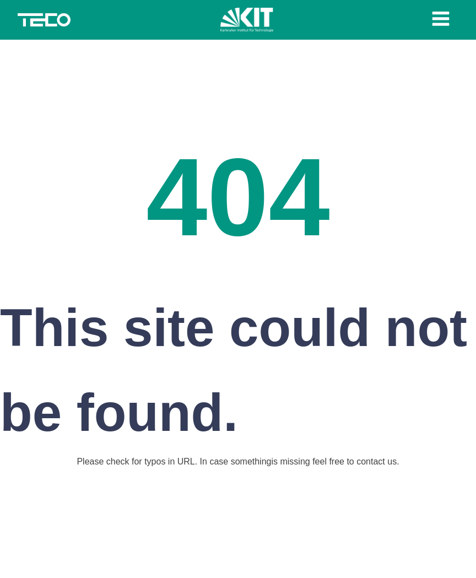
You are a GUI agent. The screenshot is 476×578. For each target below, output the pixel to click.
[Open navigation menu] (441, 19)
